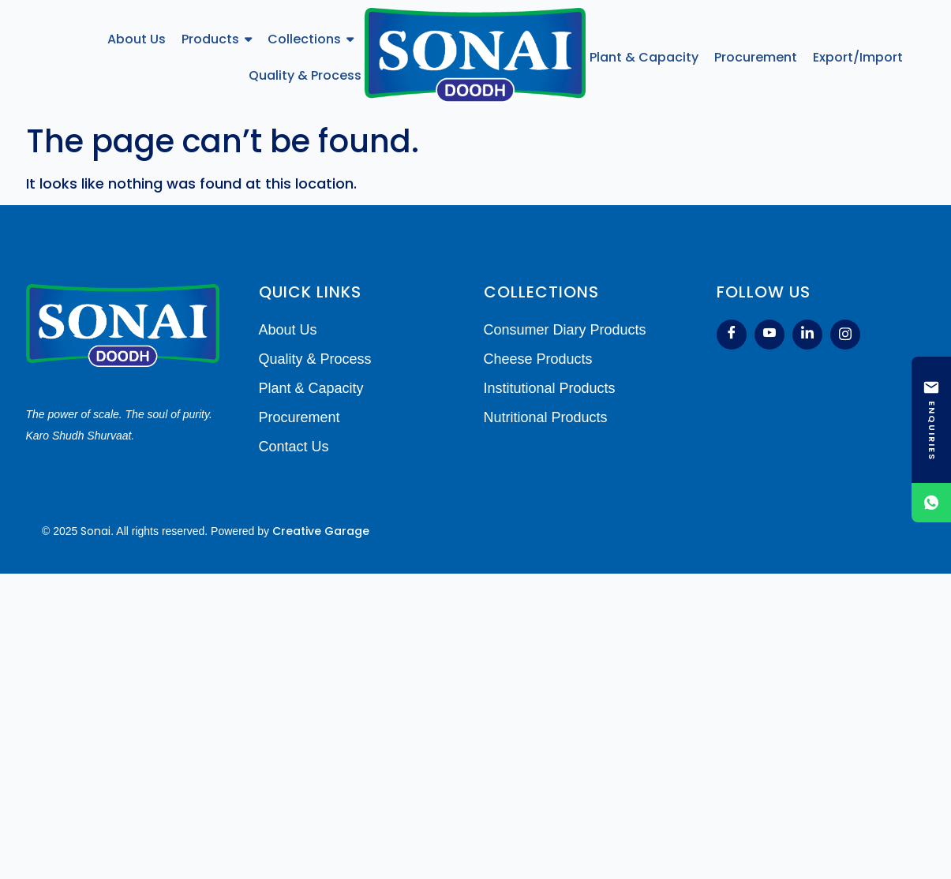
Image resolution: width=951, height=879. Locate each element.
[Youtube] (769, 335)
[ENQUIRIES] (931, 420)
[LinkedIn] (807, 335)
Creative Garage (320, 531)
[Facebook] (732, 335)
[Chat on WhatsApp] (931, 502)
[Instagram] (845, 335)
